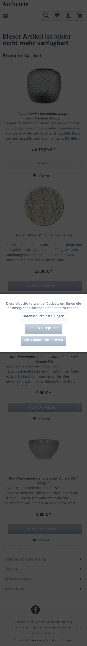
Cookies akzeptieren (43, 328)
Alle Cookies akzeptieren (43, 340)
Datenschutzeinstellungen (43, 316)
